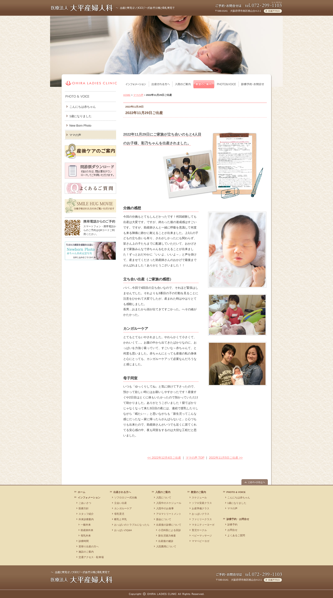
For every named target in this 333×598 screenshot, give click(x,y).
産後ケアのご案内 (90, 151)
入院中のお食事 (165, 508)
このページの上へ (254, 482)
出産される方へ (160, 84)
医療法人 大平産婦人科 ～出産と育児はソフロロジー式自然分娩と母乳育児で (113, 8)
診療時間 (84, 541)
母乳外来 (86, 535)
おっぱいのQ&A (123, 530)
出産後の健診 (165, 541)
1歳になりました (80, 116)
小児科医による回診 (169, 530)
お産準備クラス (200, 508)
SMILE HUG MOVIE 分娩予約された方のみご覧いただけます (90, 205)
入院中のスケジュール (168, 503)
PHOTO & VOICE (227, 84)
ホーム (81, 492)
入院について (163, 497)
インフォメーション (136, 84)
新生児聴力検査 (167, 535)
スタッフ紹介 (86, 514)
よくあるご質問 (90, 188)
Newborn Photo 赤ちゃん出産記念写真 (90, 250)
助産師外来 (87, 530)
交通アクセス (272, 10)
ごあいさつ (85, 503)
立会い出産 (120, 503)
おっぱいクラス (200, 514)
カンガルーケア (123, 508)
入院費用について (166, 546)
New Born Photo (80, 125)
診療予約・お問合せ (253, 84)
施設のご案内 (86, 552)
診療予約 (232, 524)
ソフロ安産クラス (202, 503)
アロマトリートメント (168, 514)
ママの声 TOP (195, 457)
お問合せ (232, 530)
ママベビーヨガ (200, 541)
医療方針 (84, 508)
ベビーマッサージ (202, 535)
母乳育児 (119, 514)
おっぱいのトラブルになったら (131, 525)
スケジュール (199, 497)
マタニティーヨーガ (203, 525)
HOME (127, 95)
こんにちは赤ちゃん (82, 106)
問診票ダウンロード (90, 171)
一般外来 (86, 525)
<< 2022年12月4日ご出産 (164, 457)
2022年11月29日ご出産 (144, 113)
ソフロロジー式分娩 (125, 497)
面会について (163, 519)
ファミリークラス (202, 519)
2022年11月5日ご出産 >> (226, 457)
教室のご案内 (204, 84)
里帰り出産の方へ (89, 546)
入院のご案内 (182, 84)
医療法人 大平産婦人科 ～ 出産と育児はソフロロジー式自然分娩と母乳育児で (81, 576)
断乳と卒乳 (120, 519)
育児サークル (199, 530)
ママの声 (75, 135)
